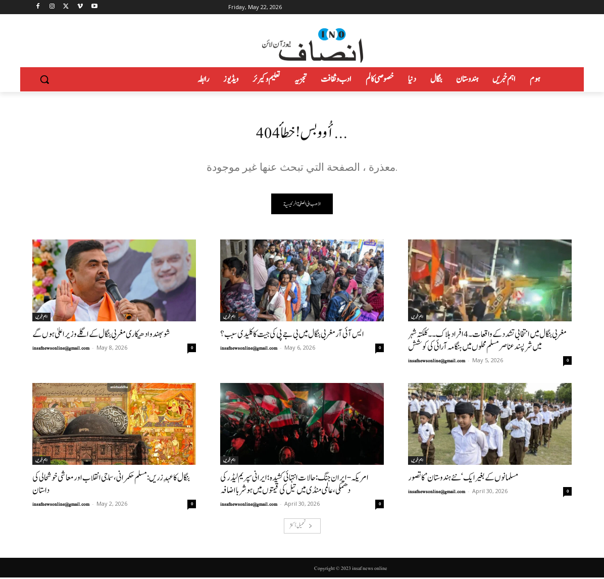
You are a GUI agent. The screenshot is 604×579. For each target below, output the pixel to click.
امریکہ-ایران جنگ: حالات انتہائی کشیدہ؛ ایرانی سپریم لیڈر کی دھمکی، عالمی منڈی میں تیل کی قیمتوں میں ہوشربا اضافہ (294, 485)
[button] (44, 79)
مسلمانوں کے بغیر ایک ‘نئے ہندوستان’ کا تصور (463, 479)
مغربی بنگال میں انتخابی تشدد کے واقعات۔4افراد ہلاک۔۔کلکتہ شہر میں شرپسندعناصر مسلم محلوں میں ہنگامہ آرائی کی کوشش (487, 342)
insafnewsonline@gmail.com (60, 350)
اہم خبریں (41, 318)
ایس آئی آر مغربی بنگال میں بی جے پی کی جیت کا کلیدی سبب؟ (292, 335)
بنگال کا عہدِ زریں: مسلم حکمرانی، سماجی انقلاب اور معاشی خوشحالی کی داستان (111, 485)
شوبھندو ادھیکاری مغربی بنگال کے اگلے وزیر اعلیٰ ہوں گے (101, 335)
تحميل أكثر (301, 527)
